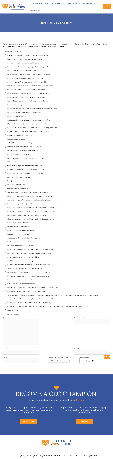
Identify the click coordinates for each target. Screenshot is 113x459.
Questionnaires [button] (36, 3)
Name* (21, 359)
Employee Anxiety (88, 3)
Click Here (79, 400)
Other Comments (21, 331)
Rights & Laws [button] (74, 3)
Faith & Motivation (36, 10)
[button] (42, 3)
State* (92, 351)
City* (21, 351)
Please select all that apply (13, 51)
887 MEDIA (93, 456)
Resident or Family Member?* (59, 359)
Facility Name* (92, 320)
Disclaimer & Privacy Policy (71, 456)
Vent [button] (47, 3)
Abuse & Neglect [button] (59, 3)
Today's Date (87, 359)
